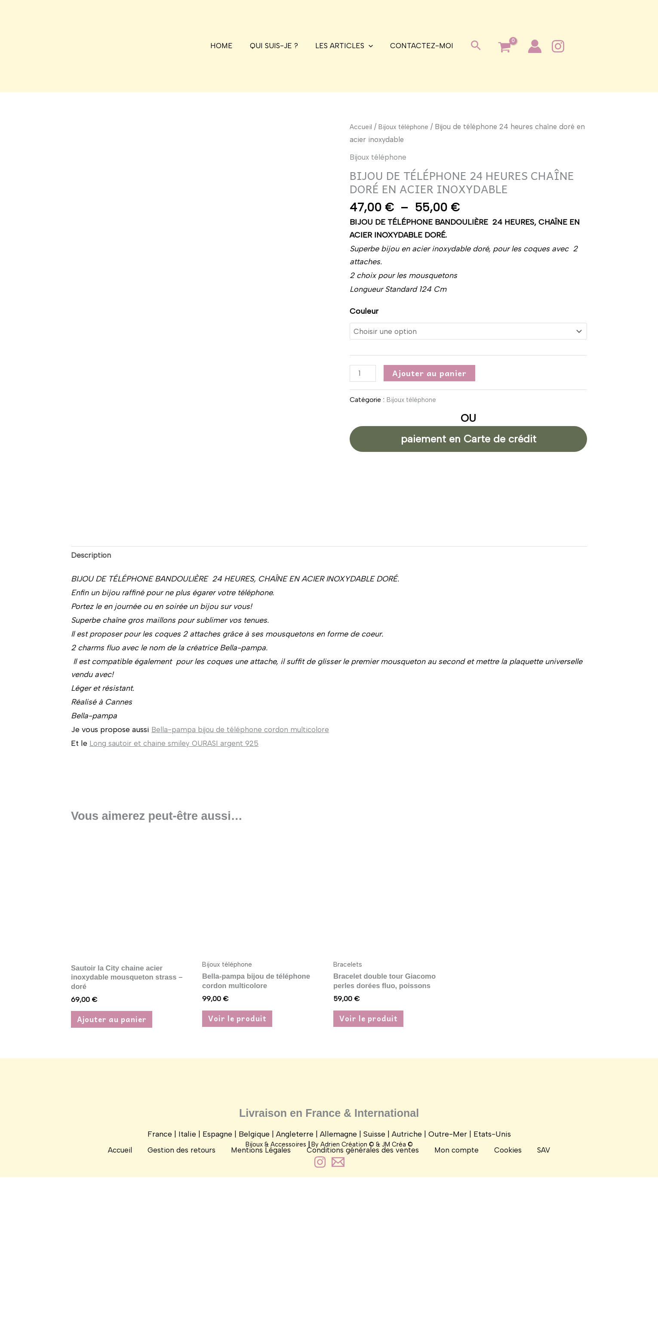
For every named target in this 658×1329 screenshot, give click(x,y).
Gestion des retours (194, 1265)
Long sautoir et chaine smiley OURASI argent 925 (176, 838)
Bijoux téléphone (407, 126)
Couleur (364, 311)
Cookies (497, 1265)
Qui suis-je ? (275, 45)
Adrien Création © (347, 1296)
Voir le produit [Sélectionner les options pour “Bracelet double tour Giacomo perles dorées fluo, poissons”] (372, 1117)
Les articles (343, 45)
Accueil (361, 126)
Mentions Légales (267, 1265)
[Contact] (338, 1313)
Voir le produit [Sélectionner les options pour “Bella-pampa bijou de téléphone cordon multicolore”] (241, 1117)
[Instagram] (552, 46)
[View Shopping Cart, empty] (499, 48)
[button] (470, 46)
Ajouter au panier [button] (117, 1119)
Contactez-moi (417, 45)
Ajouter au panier (431, 374)
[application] (367, 45)
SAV (526, 1265)
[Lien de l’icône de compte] (530, 46)
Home (225, 45)
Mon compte (452, 1265)
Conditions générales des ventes (363, 1265)
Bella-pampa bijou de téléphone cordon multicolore (244, 824)
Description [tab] (92, 649)
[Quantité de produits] (364, 375)
